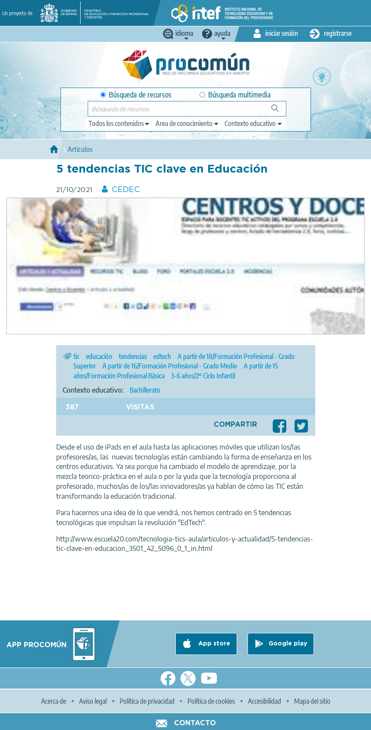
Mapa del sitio (312, 701)
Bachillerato (145, 390)
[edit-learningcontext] (253, 123)
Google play (288, 643)
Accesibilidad (264, 701)
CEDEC (125, 189)
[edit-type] (119, 123)
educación (99, 356)
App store (213, 643)
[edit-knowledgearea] (187, 123)
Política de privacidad (147, 701)
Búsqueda (279, 111)
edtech (162, 356)
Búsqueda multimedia (235, 94)
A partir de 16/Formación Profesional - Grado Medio (169, 366)
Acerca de (53, 701)
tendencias (133, 356)
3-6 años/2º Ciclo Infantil (203, 375)
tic (76, 356)
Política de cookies (211, 701)
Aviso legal (93, 701)
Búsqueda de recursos (135, 94)
